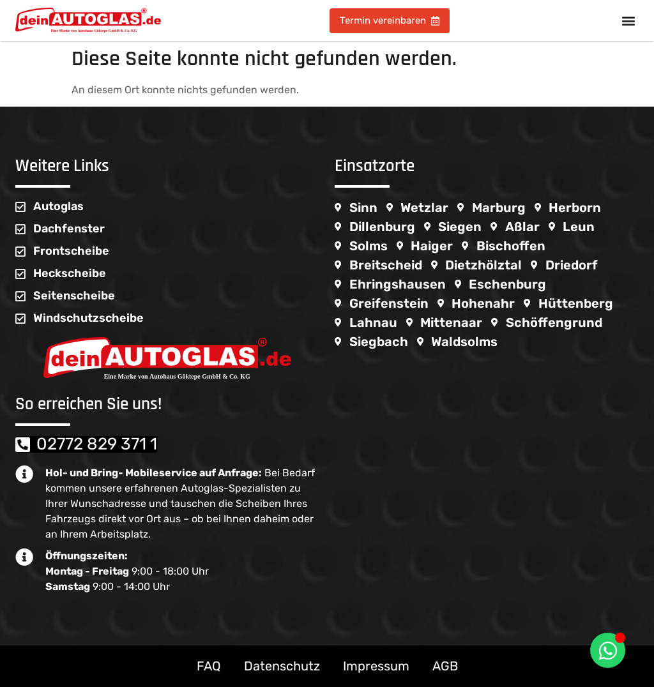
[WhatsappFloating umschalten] (607, 650)
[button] (628, 20)
